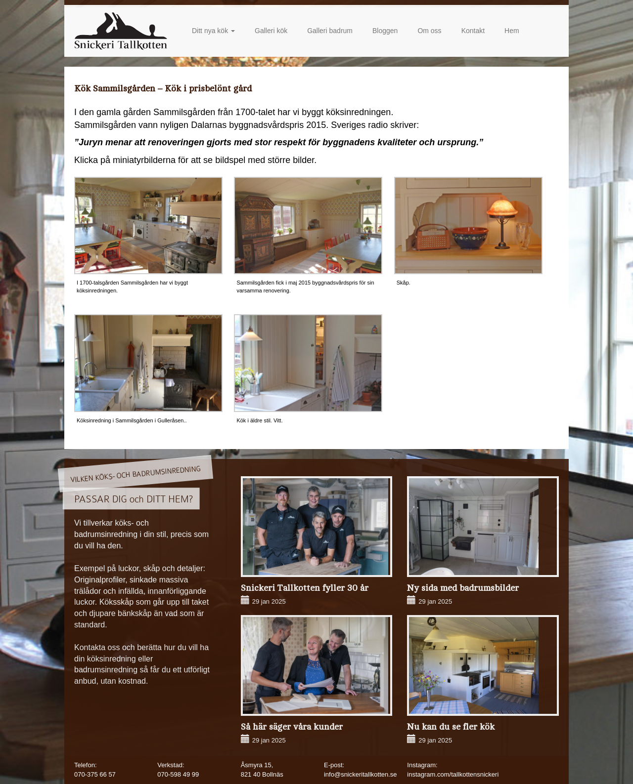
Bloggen (385, 31)
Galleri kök (271, 31)
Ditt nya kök (213, 31)
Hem (511, 31)
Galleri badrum (330, 31)
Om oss (429, 31)
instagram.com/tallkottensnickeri (452, 774)
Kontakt (473, 31)
